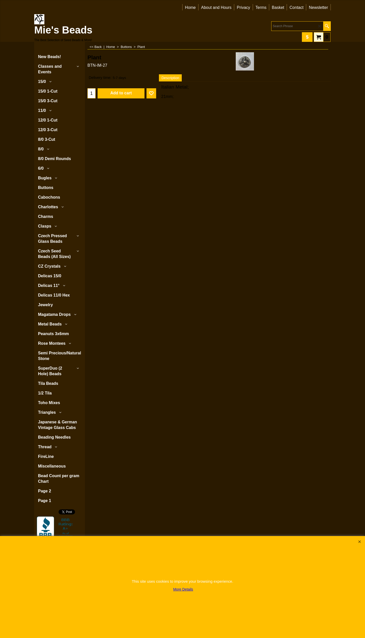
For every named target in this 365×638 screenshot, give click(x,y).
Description (170, 78)
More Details (183, 589)
